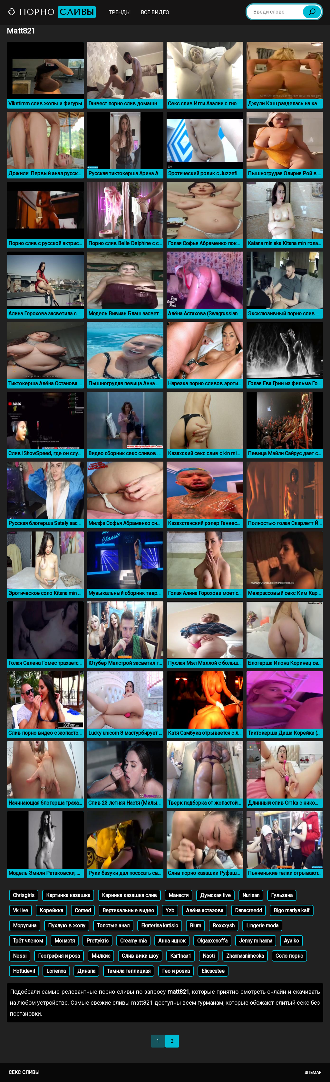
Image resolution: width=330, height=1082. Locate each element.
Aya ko (291, 941)
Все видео (155, 12)
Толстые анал (113, 926)
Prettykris (97, 941)
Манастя (179, 895)
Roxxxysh (224, 926)
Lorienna (56, 971)
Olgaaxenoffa (212, 941)
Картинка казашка (68, 895)
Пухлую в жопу (66, 926)
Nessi (19, 956)
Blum (195, 926)
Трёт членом (28, 941)
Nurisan (250, 895)
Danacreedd (248, 910)
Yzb (170, 910)
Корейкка (51, 910)
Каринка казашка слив (129, 895)
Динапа (86, 971)
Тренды (120, 12)
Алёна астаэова (204, 910)
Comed (83, 910)
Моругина (24, 926)
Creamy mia (133, 941)
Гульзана (282, 895)
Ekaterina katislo (159, 926)
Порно (51, 12)
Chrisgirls (23, 895)
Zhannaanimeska (245, 956)
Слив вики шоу (140, 956)
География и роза (59, 956)
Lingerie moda (262, 926)
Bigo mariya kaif (292, 910)
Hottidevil (24, 971)
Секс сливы (24, 1072)
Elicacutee (213, 971)
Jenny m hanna (255, 941)
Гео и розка (176, 971)
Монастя (64, 941)
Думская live (215, 895)
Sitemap (313, 1072)
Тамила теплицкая (128, 971)
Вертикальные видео (128, 910)
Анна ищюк (172, 941)
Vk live (20, 910)
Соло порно (289, 956)
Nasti (209, 956)
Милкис (101, 956)
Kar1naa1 (180, 956)
